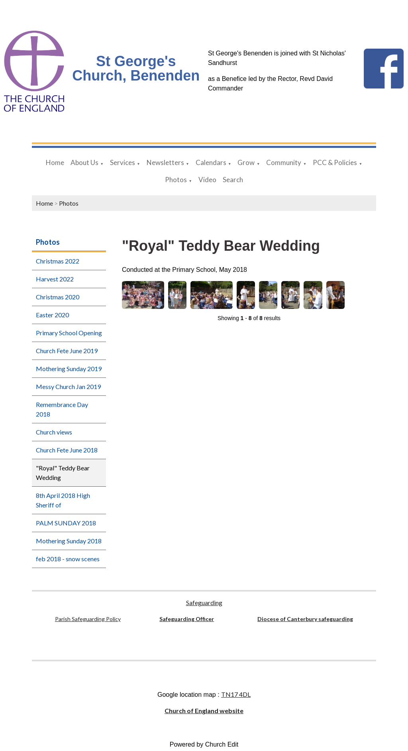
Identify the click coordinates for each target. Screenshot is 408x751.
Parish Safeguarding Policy (88, 618)
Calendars (211, 162)
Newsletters (165, 162)
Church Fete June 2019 (67, 350)
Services (122, 162)
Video (207, 179)
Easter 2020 (52, 314)
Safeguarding (204, 602)
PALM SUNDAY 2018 (66, 523)
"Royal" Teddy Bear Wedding (63, 472)
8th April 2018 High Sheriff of (63, 500)
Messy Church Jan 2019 (68, 386)
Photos (176, 179)
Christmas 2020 (57, 297)
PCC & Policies (335, 162)
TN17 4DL (236, 694)
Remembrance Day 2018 (62, 409)
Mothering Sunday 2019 (69, 368)
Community (283, 162)
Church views (54, 432)
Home (55, 162)
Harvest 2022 (55, 279)
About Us (84, 162)
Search (233, 179)
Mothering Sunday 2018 (69, 541)
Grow (246, 162)
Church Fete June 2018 (67, 450)
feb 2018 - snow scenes (68, 558)
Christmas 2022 (57, 261)
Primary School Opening (69, 332)
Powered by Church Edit (204, 744)
